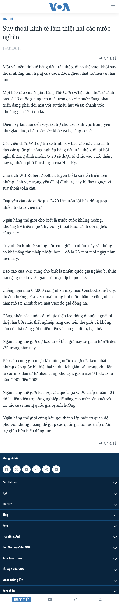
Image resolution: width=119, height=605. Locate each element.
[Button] (107, 58)
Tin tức (8, 18)
